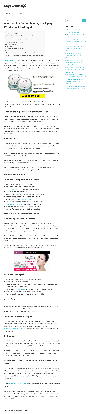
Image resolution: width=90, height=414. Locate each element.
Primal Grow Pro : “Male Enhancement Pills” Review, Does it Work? (75, 55)
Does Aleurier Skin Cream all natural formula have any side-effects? (25, 55)
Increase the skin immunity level (15, 204)
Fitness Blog (18, 14)
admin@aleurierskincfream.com (13, 329)
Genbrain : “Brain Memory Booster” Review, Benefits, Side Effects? (74, 48)
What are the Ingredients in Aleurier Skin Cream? (19, 36)
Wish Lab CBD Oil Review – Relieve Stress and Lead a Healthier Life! (75, 41)
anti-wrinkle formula (19, 289)
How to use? (9, 38)
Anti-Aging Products (8, 20)
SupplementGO (15, 5)
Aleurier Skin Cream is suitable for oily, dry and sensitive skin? (22, 53)
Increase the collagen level (13, 189)
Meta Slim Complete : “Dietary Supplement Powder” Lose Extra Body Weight (74, 69)
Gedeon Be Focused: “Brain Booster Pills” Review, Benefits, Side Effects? (74, 62)
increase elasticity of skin (26, 199)
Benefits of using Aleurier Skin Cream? (16, 40)
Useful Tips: (9, 46)
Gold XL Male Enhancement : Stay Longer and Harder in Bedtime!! (74, 81)
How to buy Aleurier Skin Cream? (15, 42)
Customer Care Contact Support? (15, 49)
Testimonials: (9, 51)
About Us (8, 14)
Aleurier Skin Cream (18, 383)
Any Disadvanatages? (12, 44)
